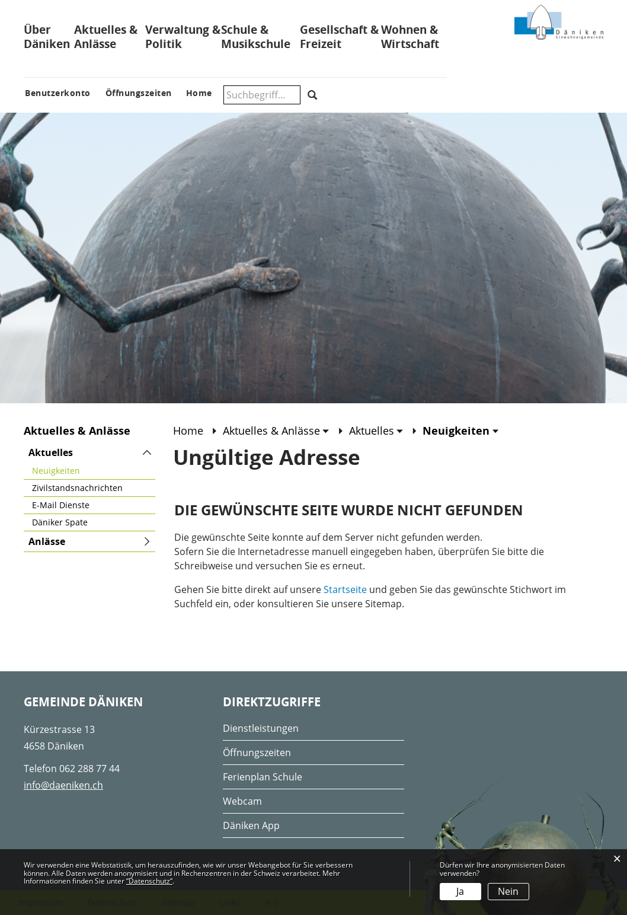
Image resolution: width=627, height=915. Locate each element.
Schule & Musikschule (255, 37)
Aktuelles (50, 452)
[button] (276, 430)
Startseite (345, 589)
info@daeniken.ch (63, 785)
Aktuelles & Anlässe (105, 37)
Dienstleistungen (261, 728)
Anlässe (46, 541)
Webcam (242, 801)
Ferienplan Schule (262, 776)
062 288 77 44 (89, 768)
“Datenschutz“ (149, 881)
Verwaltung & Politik (182, 37)
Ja (460, 891)
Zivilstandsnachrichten (77, 487)
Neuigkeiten (81, 470)
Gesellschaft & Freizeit (339, 37)
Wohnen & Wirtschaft (410, 37)
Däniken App (251, 825)
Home (188, 430)
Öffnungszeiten (257, 752)
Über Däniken (47, 37)
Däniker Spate (60, 522)
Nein (508, 891)
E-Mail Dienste (60, 505)
